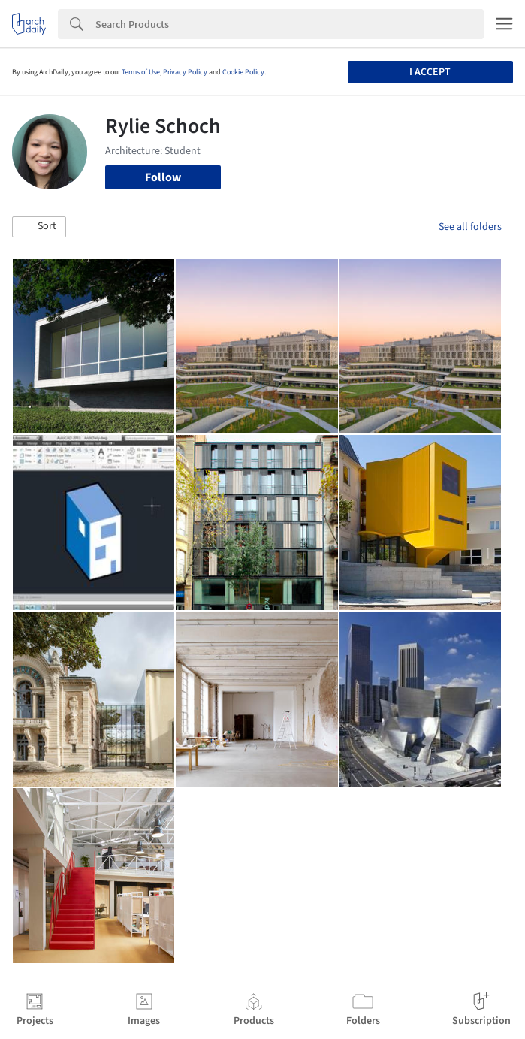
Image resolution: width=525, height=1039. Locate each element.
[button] (39, 226)
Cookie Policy (243, 72)
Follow (163, 177)
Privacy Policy (185, 72)
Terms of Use (141, 72)
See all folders (470, 226)
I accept (430, 72)
